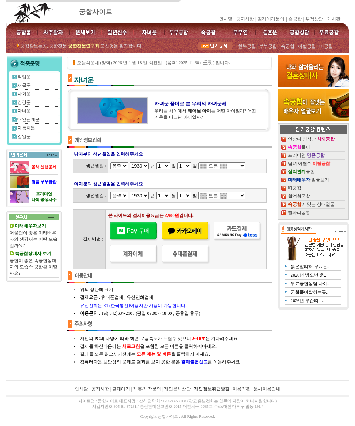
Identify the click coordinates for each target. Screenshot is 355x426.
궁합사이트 (95, 12)
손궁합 (295, 19)
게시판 (334, 19)
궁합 (301, 171)
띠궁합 (294, 188)
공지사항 (245, 19)
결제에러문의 (271, 19)
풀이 (299, 147)
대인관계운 (28, 119)
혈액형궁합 (299, 196)
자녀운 (24, 110)
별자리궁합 (299, 212)
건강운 (24, 102)
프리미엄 (306, 155)
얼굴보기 (308, 179)
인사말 (225, 19)
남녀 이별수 (309, 163)
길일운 (24, 136)
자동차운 (26, 128)
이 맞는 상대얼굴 (311, 204)
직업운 (24, 76)
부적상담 (314, 19)
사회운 (24, 93)
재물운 (24, 85)
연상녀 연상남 (311, 139)
